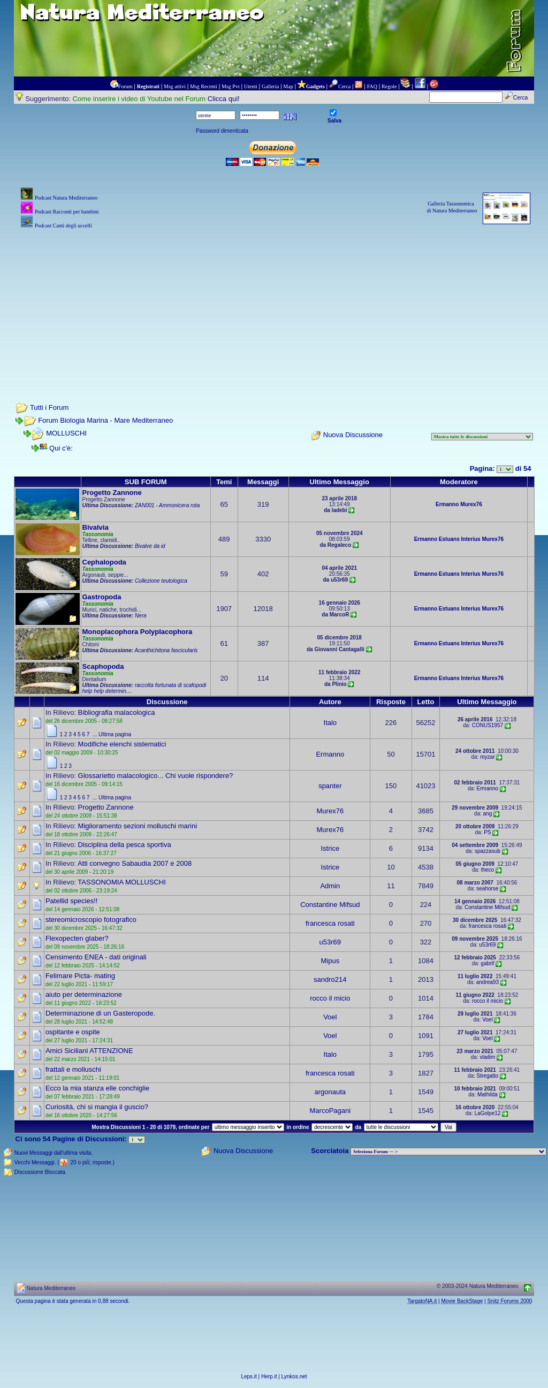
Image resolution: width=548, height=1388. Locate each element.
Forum (125, 86)
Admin (330, 886)
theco (487, 870)
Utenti (250, 86)
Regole (389, 86)
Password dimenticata (222, 131)
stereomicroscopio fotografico (90, 920)
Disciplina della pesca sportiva (124, 845)
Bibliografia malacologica (116, 712)
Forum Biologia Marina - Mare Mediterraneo (105, 420)
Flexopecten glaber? (77, 938)
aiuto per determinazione (83, 994)
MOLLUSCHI (66, 433)
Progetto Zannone (112, 493)
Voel (330, 1017)
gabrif (487, 963)
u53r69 (330, 942)
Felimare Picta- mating (80, 976)
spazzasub (487, 851)
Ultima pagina (114, 734)
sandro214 (330, 979)
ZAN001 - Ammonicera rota (167, 505)
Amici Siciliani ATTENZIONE (89, 1051)
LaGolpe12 (487, 1113)
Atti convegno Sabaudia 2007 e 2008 (135, 863)
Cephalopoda (104, 562)
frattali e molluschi (73, 1069)
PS (487, 832)
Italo (330, 723)
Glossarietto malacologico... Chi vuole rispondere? (155, 776)
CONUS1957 (487, 725)
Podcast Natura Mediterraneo (66, 198)
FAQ (372, 86)
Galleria (270, 86)
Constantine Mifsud (330, 905)
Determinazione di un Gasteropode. (100, 1013)
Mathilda (487, 1094)
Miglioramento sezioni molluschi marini (137, 826)
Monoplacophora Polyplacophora (137, 632)
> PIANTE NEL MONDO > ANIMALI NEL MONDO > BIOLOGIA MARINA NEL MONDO (448, 1151)
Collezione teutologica (161, 581)
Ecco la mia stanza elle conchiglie (97, 1088)
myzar (487, 757)
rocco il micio (330, 998)
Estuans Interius (460, 539)
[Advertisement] (274, 306)
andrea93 (487, 982)
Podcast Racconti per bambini (67, 212)
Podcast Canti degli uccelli (63, 225)
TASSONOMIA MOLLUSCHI (121, 882)
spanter (329, 786)
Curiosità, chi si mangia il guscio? (96, 1107)
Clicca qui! (224, 99)
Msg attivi (175, 86)
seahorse (487, 888)
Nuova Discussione (353, 435)
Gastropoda (101, 597)
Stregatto (488, 1076)
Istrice (330, 848)
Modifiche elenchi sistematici (122, 744)
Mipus (330, 961)
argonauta (330, 1092)
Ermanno (447, 504)
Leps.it (248, 1376)
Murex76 (471, 504)
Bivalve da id (150, 546)
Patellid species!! (71, 901)
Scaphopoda (103, 666)
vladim (487, 1057)
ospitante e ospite (72, 1032)
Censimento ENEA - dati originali (96, 957)
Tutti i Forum (49, 407)
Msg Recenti (203, 86)
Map (288, 86)
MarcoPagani (330, 1111)
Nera (141, 616)
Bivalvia (95, 527)
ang (487, 814)
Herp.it (269, 1376)
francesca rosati (330, 923)
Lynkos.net (294, 1376)
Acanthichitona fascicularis (166, 650)
